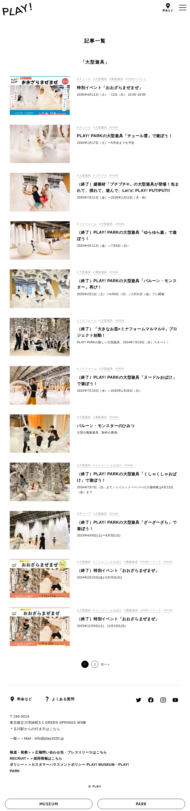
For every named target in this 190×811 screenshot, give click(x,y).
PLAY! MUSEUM (100, 765)
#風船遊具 (122, 79)
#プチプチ (103, 175)
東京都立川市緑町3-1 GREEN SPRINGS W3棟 (48, 722)
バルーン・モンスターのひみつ (105, 425)
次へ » (105, 664)
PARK (141, 803)
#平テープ (84, 513)
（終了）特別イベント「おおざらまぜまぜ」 (118, 577)
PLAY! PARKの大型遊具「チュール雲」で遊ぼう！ (124, 135)
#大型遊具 (103, 79)
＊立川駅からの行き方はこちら (35, 729)
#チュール (84, 79)
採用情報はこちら (48, 758)
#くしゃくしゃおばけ (111, 465)
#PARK (119, 127)
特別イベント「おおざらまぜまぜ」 (110, 87)
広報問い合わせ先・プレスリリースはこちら (71, 752)
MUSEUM (48, 803)
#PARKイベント (145, 79)
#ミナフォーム (87, 224)
